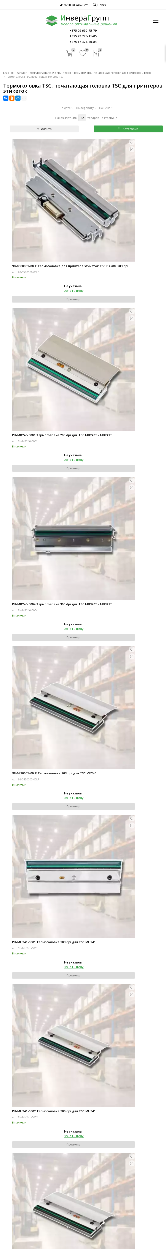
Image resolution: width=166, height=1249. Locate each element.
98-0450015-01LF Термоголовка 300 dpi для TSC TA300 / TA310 (121, 831)
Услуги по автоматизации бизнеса (113, 1137)
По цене (106, 108)
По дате (66, 108)
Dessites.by (155, 1242)
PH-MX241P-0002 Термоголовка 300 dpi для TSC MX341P (45, 831)
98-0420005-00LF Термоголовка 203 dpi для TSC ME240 (121, 340)
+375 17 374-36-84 (22, 1196)
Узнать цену (48, 244)
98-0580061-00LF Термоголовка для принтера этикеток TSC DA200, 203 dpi (47, 217)
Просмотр (48, 253)
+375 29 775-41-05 (22, 1191)
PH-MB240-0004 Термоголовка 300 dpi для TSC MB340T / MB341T (45, 340)
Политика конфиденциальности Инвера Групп (117, 1164)
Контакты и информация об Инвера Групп (119, 1155)
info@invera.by (19, 1216)
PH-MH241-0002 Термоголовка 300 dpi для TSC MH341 (121, 462)
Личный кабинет (74, 5)
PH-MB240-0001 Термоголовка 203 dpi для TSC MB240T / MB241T (121, 217)
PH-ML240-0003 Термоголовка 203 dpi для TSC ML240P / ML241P (124, 585)
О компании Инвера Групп (22, 1151)
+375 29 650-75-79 (22, 1187)
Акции (7, 1173)
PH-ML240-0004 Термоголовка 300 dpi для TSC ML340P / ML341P (48, 708)
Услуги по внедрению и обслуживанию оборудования (122, 1146)
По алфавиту (86, 108)
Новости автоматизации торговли (28, 1169)
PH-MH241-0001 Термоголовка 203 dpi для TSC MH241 (45, 462)
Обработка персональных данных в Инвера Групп (120, 1169)
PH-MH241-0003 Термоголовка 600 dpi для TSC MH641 (45, 585)
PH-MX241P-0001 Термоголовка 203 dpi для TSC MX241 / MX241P (122, 708)
